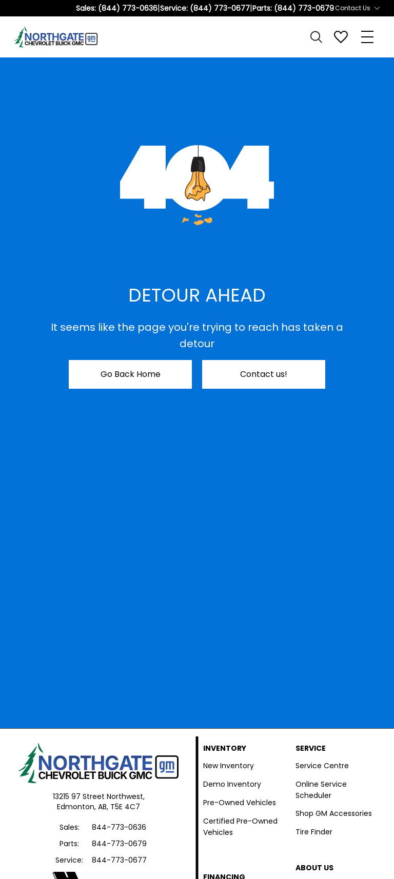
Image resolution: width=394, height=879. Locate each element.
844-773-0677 (119, 860)
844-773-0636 (119, 827)
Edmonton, (77, 807)
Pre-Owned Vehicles (239, 802)
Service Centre (322, 766)
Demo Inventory (232, 784)
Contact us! (263, 374)
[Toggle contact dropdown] (377, 8)
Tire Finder (314, 832)
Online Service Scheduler (321, 790)
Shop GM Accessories (334, 813)
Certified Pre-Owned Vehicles (240, 826)
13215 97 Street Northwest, (99, 796)
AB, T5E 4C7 (119, 807)
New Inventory (228, 766)
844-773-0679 (119, 843)
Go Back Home (131, 374)
